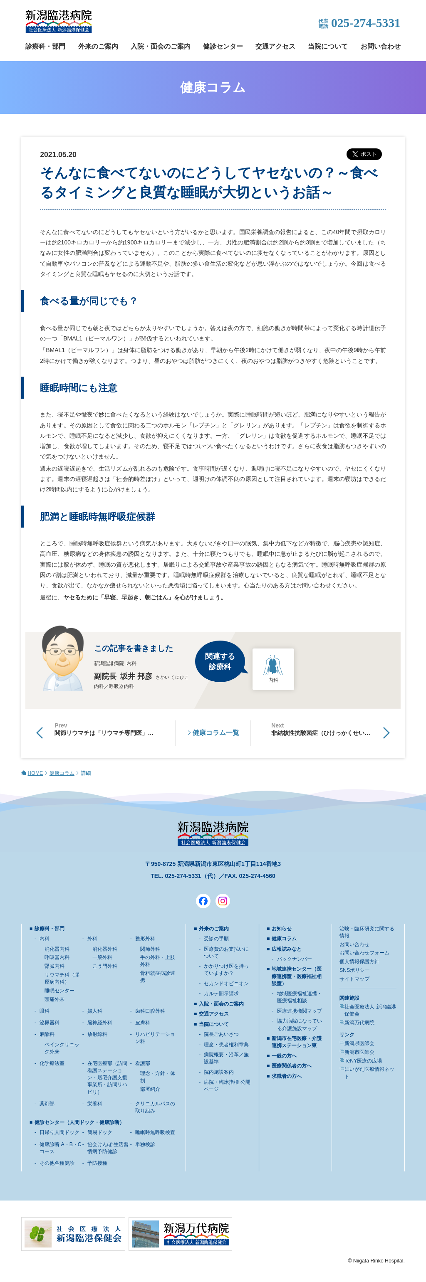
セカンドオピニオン (226, 983)
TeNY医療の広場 (363, 1061)
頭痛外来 (54, 999)
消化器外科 (104, 949)
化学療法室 (52, 1063)
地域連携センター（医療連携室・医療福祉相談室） (297, 976)
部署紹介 (150, 1089)
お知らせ (282, 929)
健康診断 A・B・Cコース (61, 1147)
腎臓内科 (54, 966)
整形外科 (145, 939)
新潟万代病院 (359, 1023)
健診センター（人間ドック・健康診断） (79, 1122)
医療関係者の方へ (292, 1066)
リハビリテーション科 (155, 1037)
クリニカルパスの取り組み (155, 1107)
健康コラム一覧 (216, 732)
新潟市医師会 (359, 1052)
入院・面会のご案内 (161, 46)
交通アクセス (275, 46)
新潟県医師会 (359, 1043)
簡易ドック (99, 1132)
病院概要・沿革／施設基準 (226, 1058)
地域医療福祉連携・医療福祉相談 (299, 997)
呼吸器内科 (57, 957)
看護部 (142, 1063)
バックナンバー (294, 959)
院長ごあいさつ (221, 1034)
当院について (328, 46)
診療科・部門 (45, 46)
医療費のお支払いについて (226, 952)
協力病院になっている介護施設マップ (299, 1024)
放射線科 (97, 1034)
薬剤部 (47, 1104)
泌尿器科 (49, 1023)
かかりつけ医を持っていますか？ (226, 969)
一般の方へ (284, 1056)
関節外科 (150, 949)
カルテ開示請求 (221, 993)
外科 (92, 939)
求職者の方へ (287, 1076)
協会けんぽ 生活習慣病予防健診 (108, 1147)
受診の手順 (216, 939)
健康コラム (62, 773)
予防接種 (97, 1163)
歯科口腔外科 (150, 1011)
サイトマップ (354, 979)
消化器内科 (57, 949)
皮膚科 (142, 1023)
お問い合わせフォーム (364, 953)
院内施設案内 (219, 1072)
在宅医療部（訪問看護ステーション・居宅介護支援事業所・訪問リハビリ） (107, 1077)
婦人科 (94, 1011)
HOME (35, 773)
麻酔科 (47, 1034)
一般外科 (102, 957)
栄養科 (94, 1104)
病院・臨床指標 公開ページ (227, 1085)
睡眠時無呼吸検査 (155, 1132)
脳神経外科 (99, 1023)
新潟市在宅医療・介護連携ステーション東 (297, 1041)
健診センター (223, 46)
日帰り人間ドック (59, 1132)
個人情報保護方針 (359, 961)
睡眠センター (59, 991)
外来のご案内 (98, 46)
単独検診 (145, 1144)
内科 (45, 939)
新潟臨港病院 (58, 21)
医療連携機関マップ (299, 1011)
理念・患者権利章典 (226, 1045)
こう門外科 (104, 966)
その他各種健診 (57, 1163)
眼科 (45, 1011)
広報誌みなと (287, 949)
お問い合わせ (381, 46)
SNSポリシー (354, 970)
